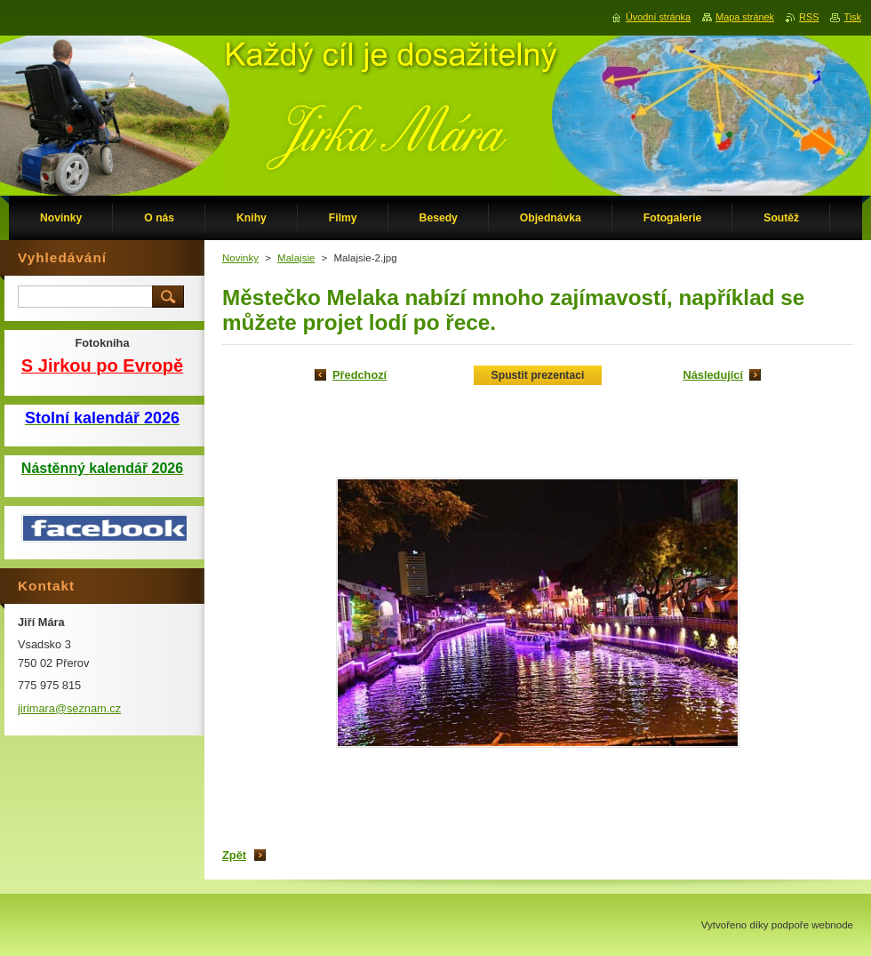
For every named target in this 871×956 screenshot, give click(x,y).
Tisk (852, 17)
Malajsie (296, 258)
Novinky (240, 258)
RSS (809, 17)
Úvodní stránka (658, 17)
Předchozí (359, 375)
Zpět (234, 855)
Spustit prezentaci (538, 375)
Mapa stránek (744, 17)
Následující (713, 375)
